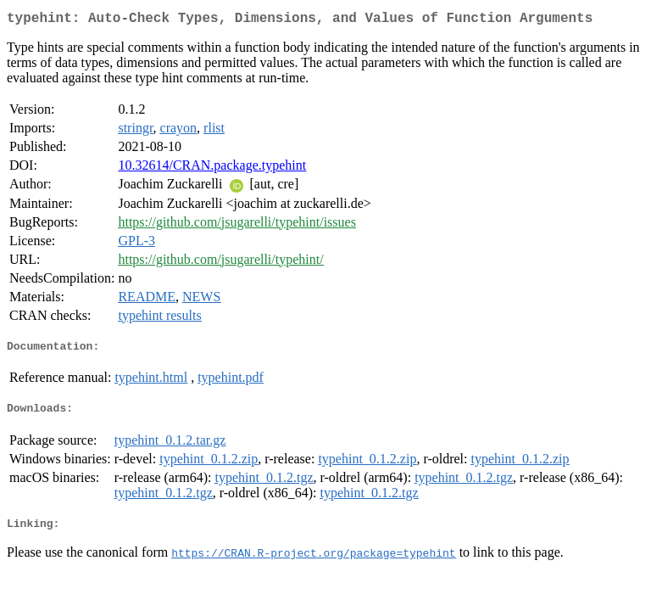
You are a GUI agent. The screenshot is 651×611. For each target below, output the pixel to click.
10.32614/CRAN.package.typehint (212, 168)
